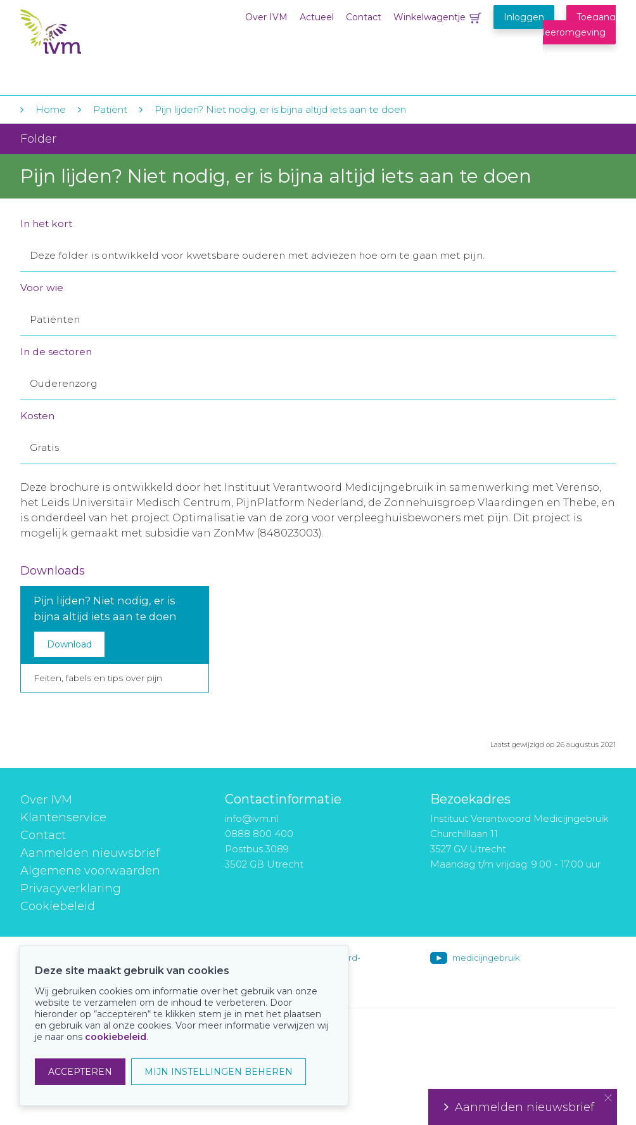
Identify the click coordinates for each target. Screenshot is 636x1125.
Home (50, 109)
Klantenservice (63, 817)
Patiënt (110, 109)
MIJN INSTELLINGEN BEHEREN (218, 1071)
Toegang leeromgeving (579, 24)
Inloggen (524, 17)
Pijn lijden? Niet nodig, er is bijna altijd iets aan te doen (280, 109)
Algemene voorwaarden (90, 871)
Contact (363, 17)
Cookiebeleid (57, 906)
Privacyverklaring (70, 888)
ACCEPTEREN (80, 1071)
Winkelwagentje (429, 17)
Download (69, 644)
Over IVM (266, 17)
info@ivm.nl (251, 818)
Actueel (317, 17)
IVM (97, 37)
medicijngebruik (485, 958)
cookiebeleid (115, 1037)
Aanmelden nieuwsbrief (90, 853)
